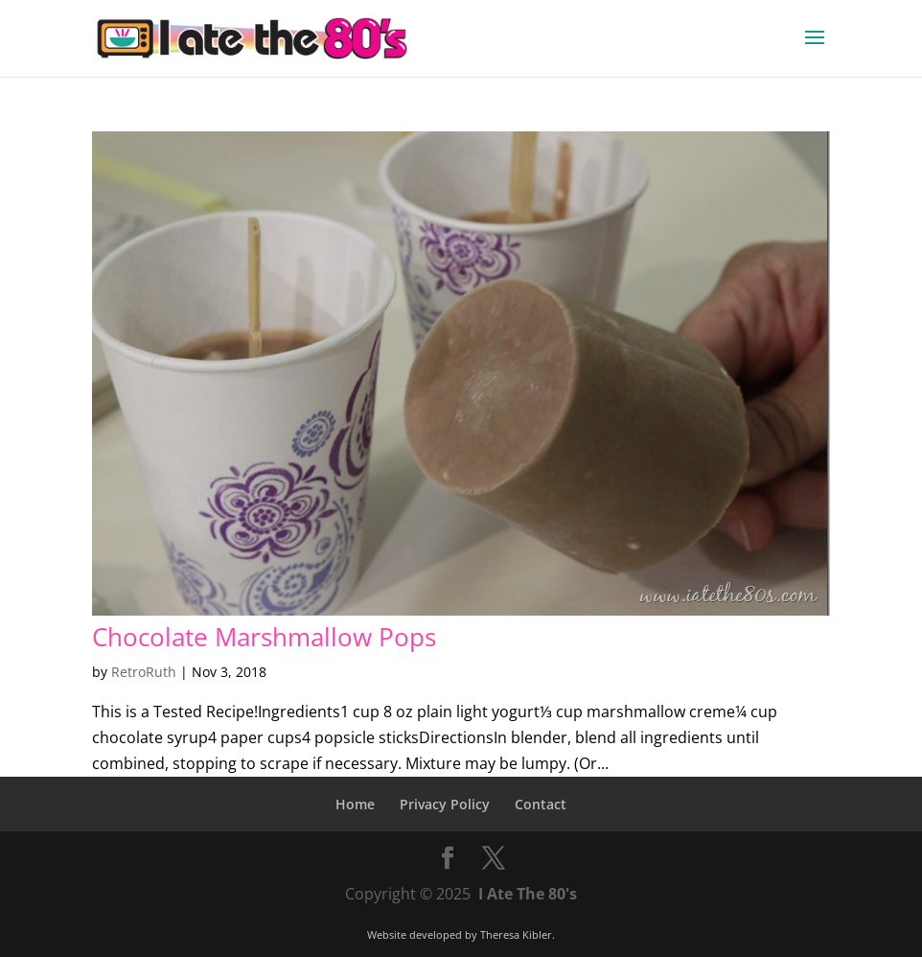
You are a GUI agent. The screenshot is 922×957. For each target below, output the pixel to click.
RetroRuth (143, 672)
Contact (540, 804)
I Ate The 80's (527, 893)
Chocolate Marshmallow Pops (264, 636)
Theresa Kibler (516, 934)
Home (355, 804)
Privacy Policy (445, 804)
